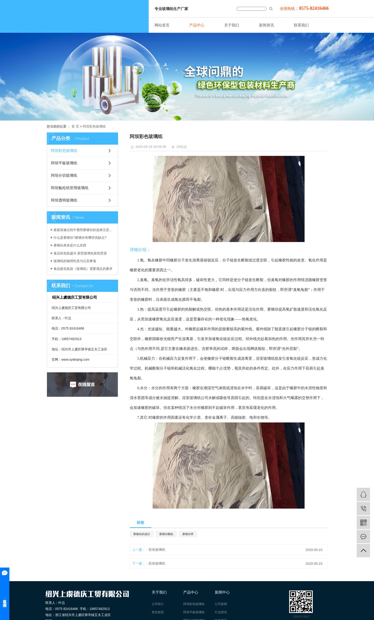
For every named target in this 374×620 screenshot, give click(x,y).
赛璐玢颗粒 (166, 534)
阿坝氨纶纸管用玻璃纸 (69, 188)
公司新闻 (221, 604)
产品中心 (196, 25)
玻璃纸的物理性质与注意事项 (75, 261)
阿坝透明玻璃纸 (64, 200)
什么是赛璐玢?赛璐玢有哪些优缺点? (80, 237)
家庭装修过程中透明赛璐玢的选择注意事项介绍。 (84, 230)
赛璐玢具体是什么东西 (70, 245)
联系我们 (301, 25)
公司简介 (158, 604)
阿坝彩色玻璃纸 (94, 126)
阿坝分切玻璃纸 (64, 175)
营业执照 (158, 612)
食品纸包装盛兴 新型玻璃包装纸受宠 (80, 253)
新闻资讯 (266, 25)
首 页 (75, 126)
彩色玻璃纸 (157, 549)
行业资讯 (221, 612)
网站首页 (162, 25)
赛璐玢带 (188, 534)
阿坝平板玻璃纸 (64, 163)
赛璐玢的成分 (141, 534)
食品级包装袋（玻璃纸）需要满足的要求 (83, 269)
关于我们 (231, 25)
